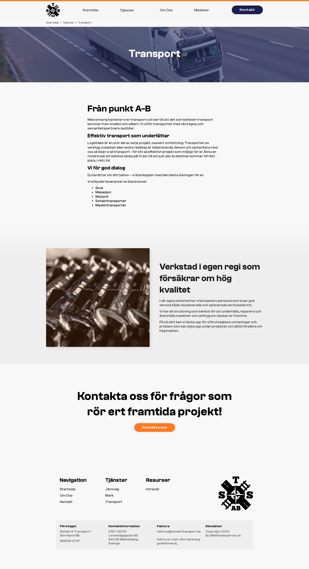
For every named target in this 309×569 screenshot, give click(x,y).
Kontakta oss (154, 427)
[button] (129, 10)
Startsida (52, 22)
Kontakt (247, 10)
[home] (53, 10)
